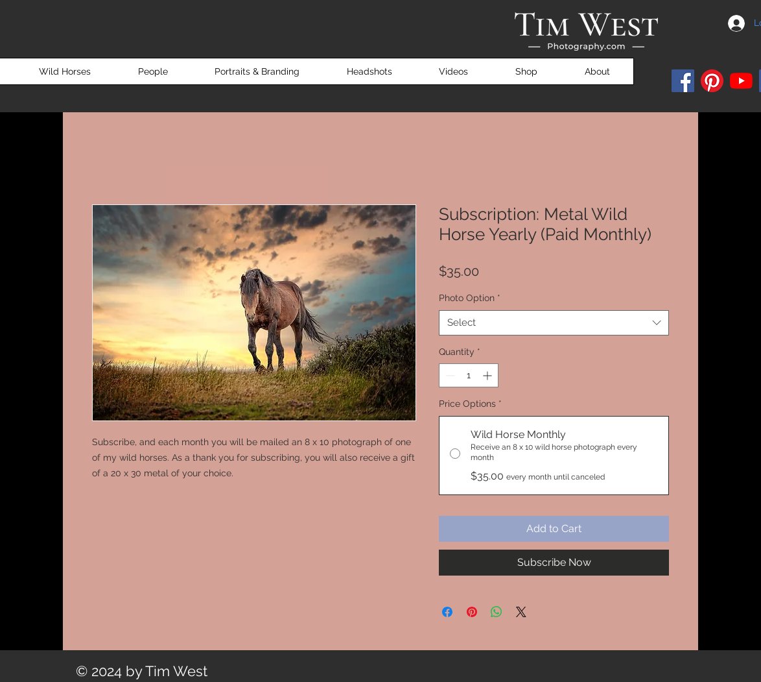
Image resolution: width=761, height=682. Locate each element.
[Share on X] (521, 612)
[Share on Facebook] (447, 612)
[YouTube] (741, 80)
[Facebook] (683, 80)
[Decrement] (449, 375)
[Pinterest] (712, 80)
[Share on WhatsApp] (496, 612)
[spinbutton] (468, 375)
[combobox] (554, 322)
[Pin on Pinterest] (472, 612)
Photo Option (469, 298)
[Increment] (488, 375)
